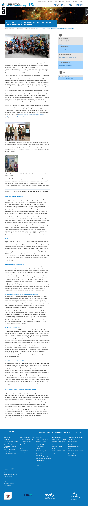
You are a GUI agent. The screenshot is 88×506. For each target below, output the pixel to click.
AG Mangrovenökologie (64, 76)
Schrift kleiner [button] (65, 5)
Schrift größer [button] (57, 5)
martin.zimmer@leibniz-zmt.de (65, 65)
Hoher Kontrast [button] (73, 5)
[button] (81, 1)
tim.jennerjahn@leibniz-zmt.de (65, 49)
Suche (75, 1)
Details (60, 44)
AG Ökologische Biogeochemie (66, 78)
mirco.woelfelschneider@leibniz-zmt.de (67, 57)
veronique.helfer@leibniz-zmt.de (66, 41)
